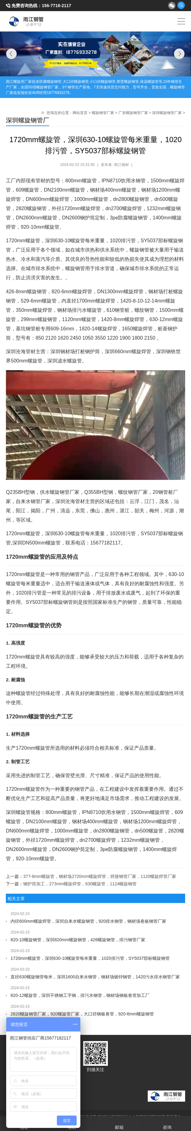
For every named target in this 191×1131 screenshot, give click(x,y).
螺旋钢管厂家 (103, 113)
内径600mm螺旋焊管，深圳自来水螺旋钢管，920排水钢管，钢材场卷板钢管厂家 (88, 921)
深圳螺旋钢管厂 (27, 120)
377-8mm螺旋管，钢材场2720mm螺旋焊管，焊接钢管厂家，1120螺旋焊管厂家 (99, 876)
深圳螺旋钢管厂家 (167, 113)
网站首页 (80, 113)
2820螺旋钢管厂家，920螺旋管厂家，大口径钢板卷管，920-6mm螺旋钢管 (82, 1013)
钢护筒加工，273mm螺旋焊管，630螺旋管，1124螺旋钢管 (80, 883)
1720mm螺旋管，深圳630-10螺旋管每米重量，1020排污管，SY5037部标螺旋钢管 (90, 958)
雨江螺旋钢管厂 (26, 21)
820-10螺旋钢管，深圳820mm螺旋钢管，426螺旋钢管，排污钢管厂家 (78, 939)
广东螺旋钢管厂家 (133, 113)
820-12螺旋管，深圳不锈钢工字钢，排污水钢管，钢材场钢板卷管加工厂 (80, 995)
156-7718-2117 (56, 5)
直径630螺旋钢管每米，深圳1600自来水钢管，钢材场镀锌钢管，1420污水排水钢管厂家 (95, 976)
